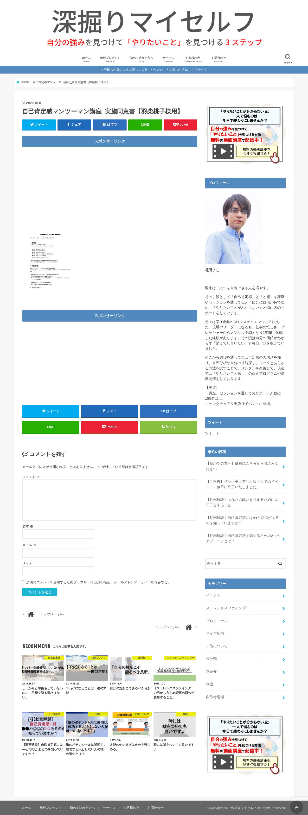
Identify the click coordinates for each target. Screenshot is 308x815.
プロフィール (217, 620)
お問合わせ (219, 59)
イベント (213, 595)
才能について (217, 646)
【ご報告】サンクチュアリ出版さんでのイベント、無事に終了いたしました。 (242, 484)
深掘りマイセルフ (243, 807)
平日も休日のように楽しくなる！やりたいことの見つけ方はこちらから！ (155, 69)
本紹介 (211, 671)
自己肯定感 (215, 697)
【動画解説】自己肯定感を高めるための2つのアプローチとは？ (243, 538)
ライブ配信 (215, 633)
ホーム (86, 59)
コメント (31, 477)
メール (29, 545)
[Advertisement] (109, 183)
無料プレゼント (110, 59)
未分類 (211, 658)
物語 (209, 684)
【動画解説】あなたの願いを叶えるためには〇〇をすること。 (242, 502)
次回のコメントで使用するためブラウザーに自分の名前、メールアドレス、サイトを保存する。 (98, 582)
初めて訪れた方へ (141, 59)
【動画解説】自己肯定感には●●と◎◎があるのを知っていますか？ (242, 520)
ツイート (212, 433)
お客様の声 (193, 59)
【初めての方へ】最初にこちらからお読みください (242, 466)
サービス (168, 59)
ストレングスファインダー (227, 608)
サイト (27, 564)
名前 (27, 527)
